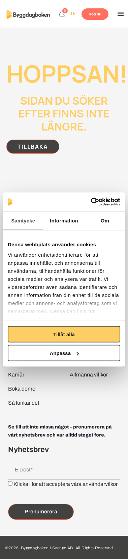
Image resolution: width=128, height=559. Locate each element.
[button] (121, 14)
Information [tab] (64, 220)
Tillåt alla (64, 334)
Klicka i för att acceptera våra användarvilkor (65, 484)
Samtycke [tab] (23, 220)
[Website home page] (28, 14)
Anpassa (64, 353)
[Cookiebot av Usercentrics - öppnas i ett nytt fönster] (91, 202)
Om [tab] (105, 220)
